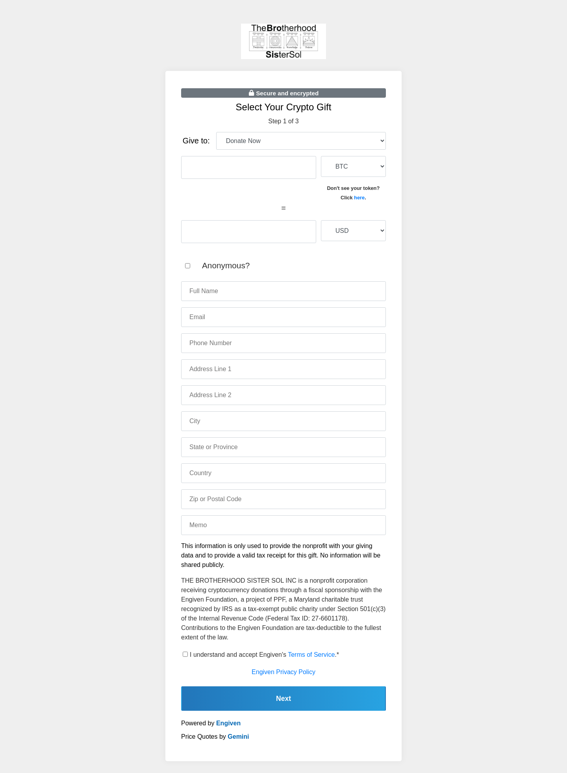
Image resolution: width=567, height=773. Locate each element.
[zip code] (283, 499)
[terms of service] (185, 654)
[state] (283, 447)
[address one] (283, 369)
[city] (283, 421)
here (359, 198)
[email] (283, 317)
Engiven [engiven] (228, 723)
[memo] (283, 525)
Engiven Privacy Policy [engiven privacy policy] (283, 672)
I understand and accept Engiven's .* (264, 654)
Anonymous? (226, 265)
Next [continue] (283, 698)
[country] (283, 473)
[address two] (283, 395)
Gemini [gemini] (238, 736)
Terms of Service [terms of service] (311, 654)
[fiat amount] (248, 231)
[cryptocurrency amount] (248, 167)
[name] (283, 291)
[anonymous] (187, 265)
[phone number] (283, 343)
